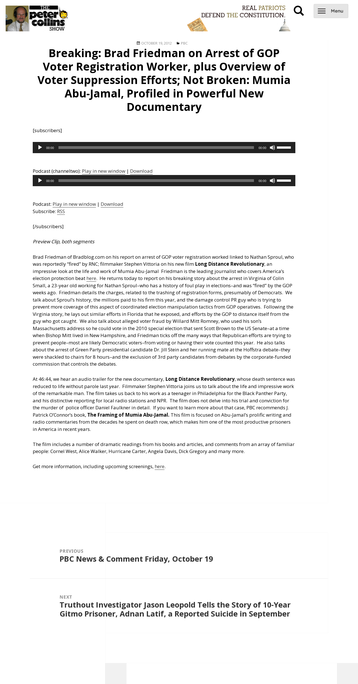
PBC (184, 43)
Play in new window (103, 171)
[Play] (40, 147)
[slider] (156, 147)
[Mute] (272, 147)
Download (141, 171)
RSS (61, 211)
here (91, 278)
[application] (164, 147)
